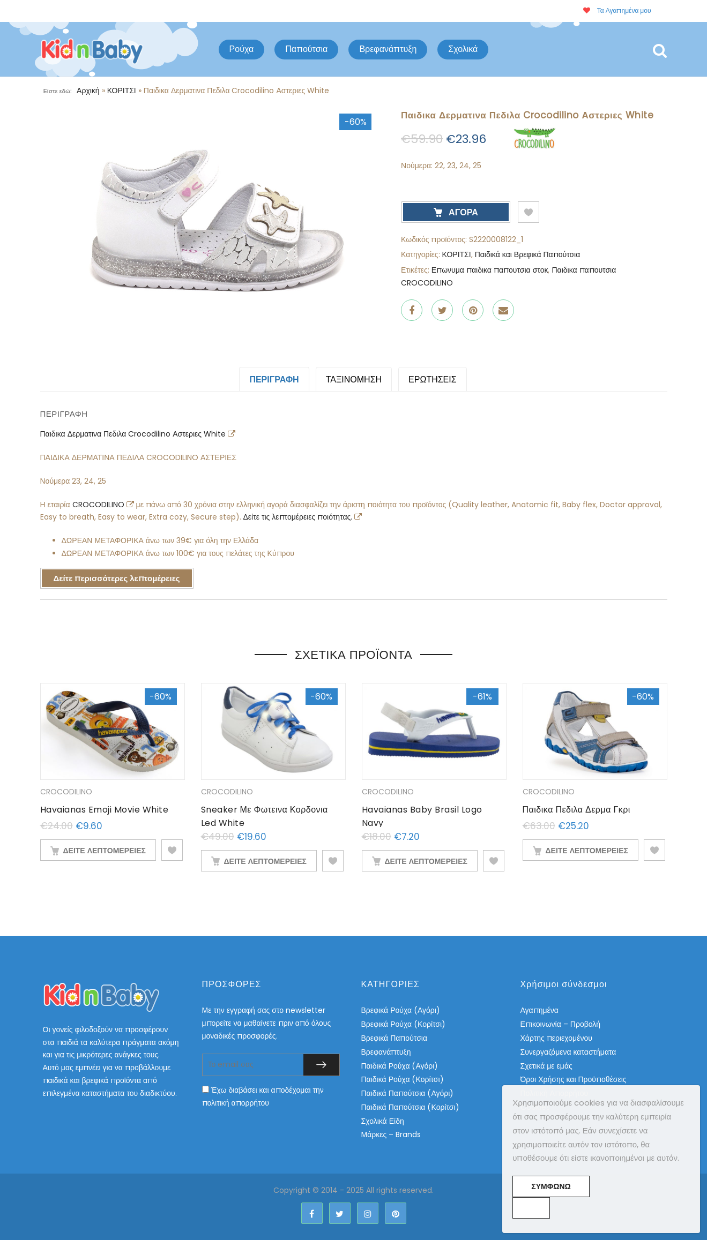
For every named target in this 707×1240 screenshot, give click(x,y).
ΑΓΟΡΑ (462, 212)
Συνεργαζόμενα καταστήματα (568, 1052)
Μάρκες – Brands (391, 1134)
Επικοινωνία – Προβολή (560, 1024)
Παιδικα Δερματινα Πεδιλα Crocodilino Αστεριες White (134, 434)
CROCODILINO (99, 504)
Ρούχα (241, 49)
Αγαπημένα (539, 1010)
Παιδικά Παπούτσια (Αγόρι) (407, 1093)
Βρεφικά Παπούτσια (394, 1038)
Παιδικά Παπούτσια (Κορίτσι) (410, 1107)
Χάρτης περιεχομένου (556, 1038)
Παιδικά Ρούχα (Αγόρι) (399, 1066)
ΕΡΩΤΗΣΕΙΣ (432, 379)
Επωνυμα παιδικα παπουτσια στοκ (489, 270)
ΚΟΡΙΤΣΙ (121, 90)
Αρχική (88, 90)
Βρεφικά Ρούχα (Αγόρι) (400, 1010)
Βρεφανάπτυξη (387, 49)
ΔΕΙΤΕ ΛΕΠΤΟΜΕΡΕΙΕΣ (104, 850)
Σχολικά (463, 49)
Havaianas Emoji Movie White (104, 809)
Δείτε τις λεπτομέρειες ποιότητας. (299, 517)
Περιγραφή (274, 379)
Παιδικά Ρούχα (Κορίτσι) (402, 1079)
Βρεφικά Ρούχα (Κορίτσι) (403, 1024)
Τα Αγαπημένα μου (617, 10)
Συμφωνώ (550, 1186)
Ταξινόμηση (354, 379)
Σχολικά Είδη (382, 1121)
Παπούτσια (306, 49)
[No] (531, 1208)
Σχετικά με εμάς (546, 1066)
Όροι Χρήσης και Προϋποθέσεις (573, 1079)
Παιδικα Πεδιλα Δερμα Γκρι (576, 809)
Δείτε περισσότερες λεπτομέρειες (117, 578)
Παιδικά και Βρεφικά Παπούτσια (528, 254)
